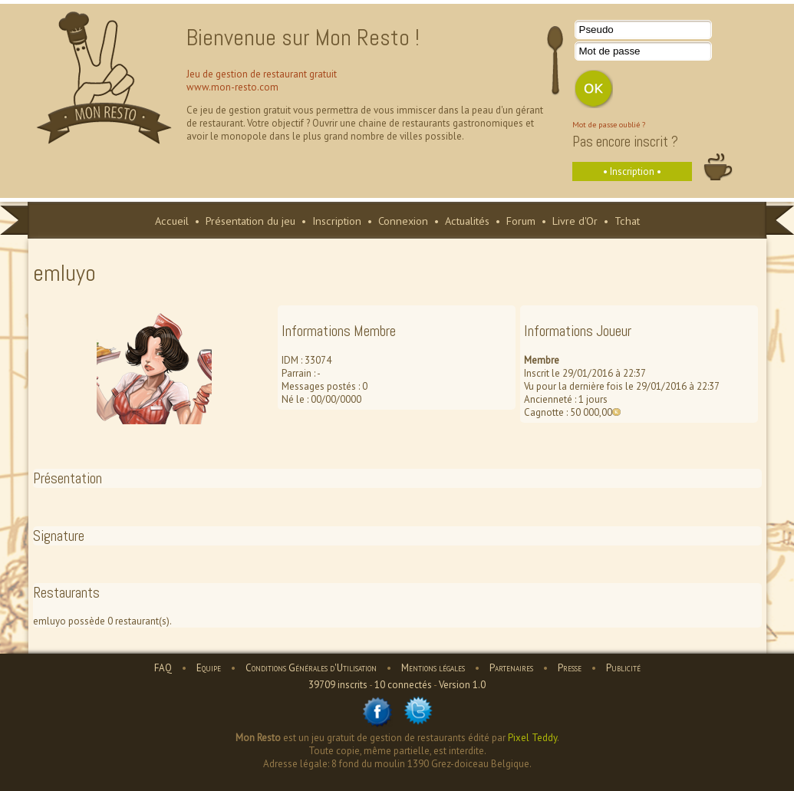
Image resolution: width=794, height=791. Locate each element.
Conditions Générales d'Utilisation (311, 667)
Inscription (336, 220)
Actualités (467, 220)
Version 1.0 (462, 684)
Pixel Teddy (532, 737)
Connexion (403, 220)
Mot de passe (610, 51)
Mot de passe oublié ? (608, 124)
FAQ (163, 667)
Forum (520, 220)
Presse (569, 667)
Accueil (172, 220)
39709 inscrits (337, 684)
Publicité (623, 667)
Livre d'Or (575, 220)
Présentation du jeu (250, 220)
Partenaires (511, 667)
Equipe (208, 667)
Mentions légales (433, 667)
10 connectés (403, 684)
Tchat (627, 220)
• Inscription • (632, 171)
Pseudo (596, 29)
